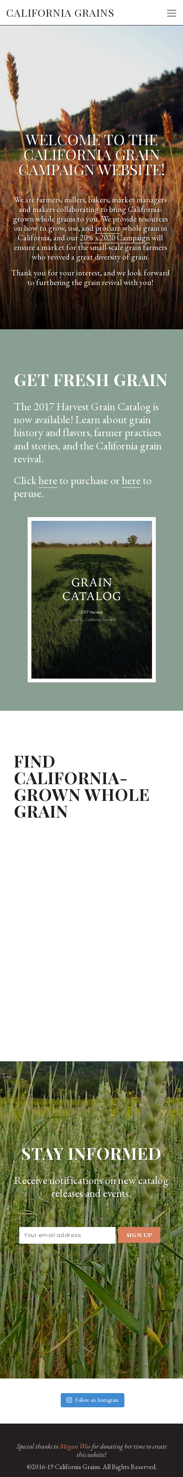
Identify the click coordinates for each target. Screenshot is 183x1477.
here (48, 480)
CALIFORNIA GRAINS (60, 12)
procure (108, 228)
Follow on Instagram (93, 1400)
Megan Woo (74, 1446)
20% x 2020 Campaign (115, 237)
